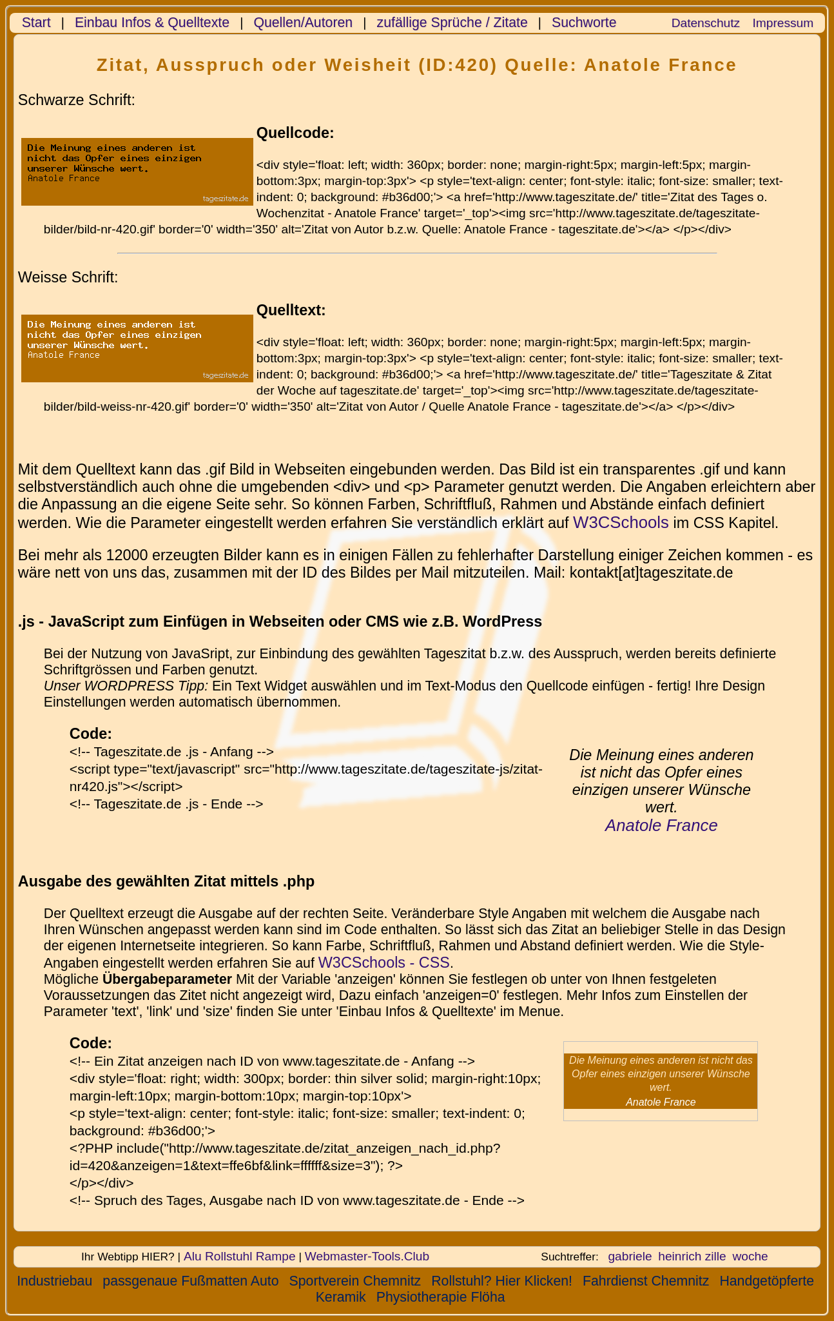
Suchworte (584, 22)
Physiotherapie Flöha (440, 1297)
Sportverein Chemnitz (355, 1281)
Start (36, 22)
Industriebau (54, 1281)
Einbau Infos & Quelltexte (152, 22)
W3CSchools (621, 522)
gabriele (630, 1256)
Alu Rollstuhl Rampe (240, 1256)
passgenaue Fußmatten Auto (190, 1281)
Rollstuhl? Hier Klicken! (501, 1281)
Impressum (782, 23)
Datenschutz (706, 23)
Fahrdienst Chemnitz (646, 1281)
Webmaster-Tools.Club (367, 1256)
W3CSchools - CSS (384, 962)
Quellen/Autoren (303, 22)
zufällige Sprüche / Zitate (452, 22)
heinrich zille (692, 1256)
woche (750, 1256)
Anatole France (661, 825)
